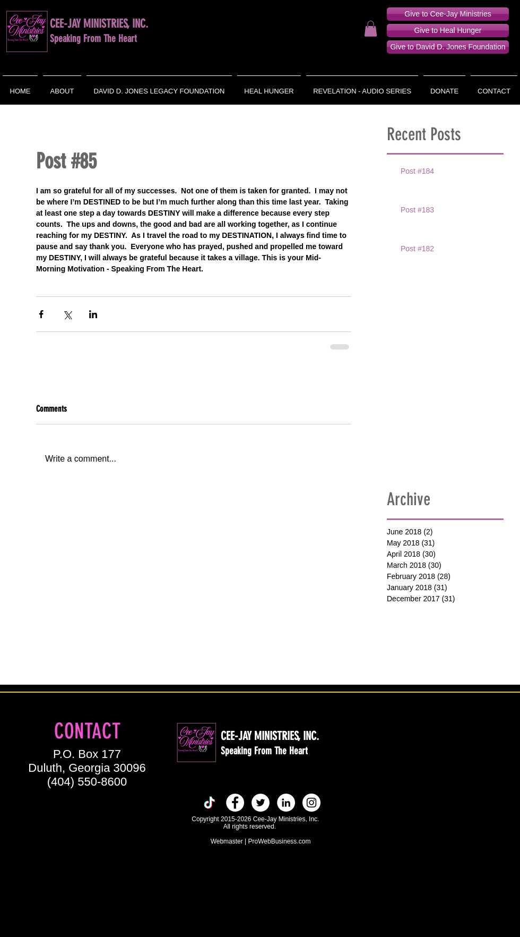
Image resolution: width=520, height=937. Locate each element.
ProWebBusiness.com (279, 841)
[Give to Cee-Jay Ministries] (448, 14)
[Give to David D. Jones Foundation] (448, 47)
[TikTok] (210, 803)
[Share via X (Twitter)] (67, 314)
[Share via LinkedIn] (93, 314)
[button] (370, 29)
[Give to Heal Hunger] (448, 30)
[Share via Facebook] (41, 314)
